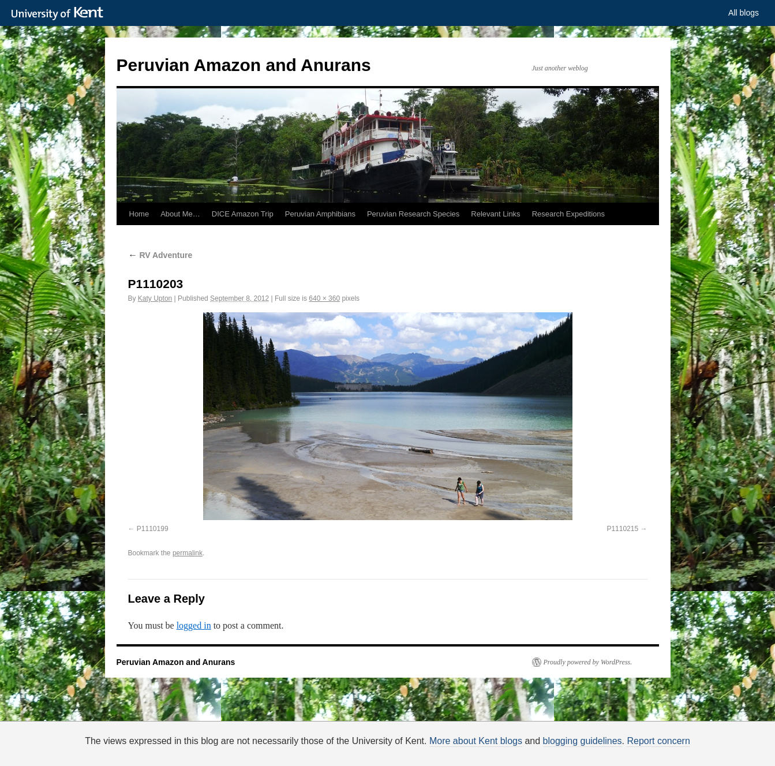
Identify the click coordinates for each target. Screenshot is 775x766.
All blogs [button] (743, 12)
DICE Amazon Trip (243, 214)
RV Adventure (160, 255)
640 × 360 (324, 298)
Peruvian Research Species (413, 214)
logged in (194, 625)
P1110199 (153, 529)
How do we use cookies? (424, 751)
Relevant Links (495, 214)
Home (139, 214)
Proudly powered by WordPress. (588, 662)
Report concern (658, 741)
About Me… (180, 214)
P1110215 (622, 529)
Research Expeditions (568, 214)
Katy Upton (155, 298)
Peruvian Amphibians (320, 214)
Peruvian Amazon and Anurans (244, 64)
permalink (188, 553)
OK (585, 749)
